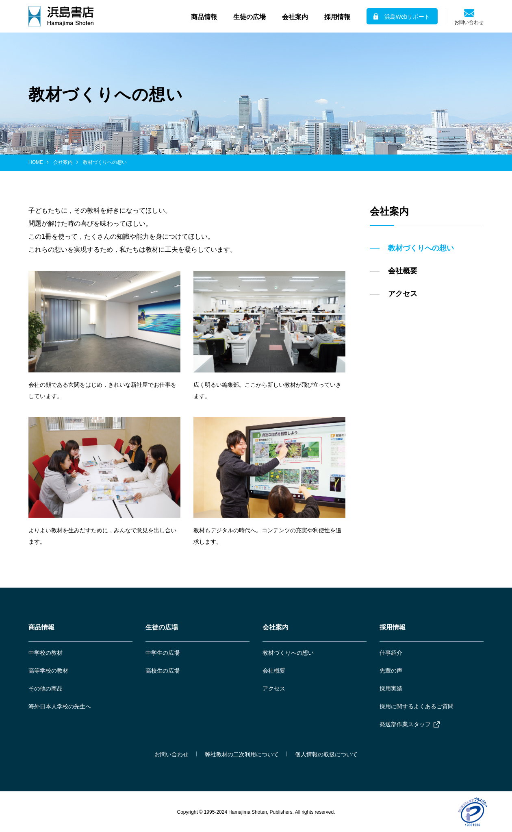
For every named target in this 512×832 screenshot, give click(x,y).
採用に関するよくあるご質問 (416, 706)
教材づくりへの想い (288, 652)
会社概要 (274, 670)
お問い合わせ (469, 21)
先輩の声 (391, 670)
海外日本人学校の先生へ (59, 706)
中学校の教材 (45, 652)
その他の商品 (45, 688)
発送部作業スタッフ (405, 724)
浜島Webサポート (407, 16)
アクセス (274, 688)
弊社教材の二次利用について (242, 754)
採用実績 (391, 688)
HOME (35, 162)
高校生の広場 (162, 670)
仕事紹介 (391, 652)
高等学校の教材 (48, 670)
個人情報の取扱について (326, 754)
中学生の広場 (162, 652)
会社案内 (63, 162)
